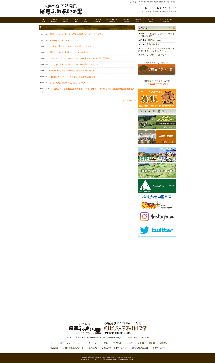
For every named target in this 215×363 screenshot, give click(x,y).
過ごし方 (93, 343)
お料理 (129, 343)
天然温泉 (117, 343)
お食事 (141, 343)
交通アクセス (64, 343)
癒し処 (152, 343)
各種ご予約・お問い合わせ (114, 348)
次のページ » (129, 100)
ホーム (50, 343)
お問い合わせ (159, 348)
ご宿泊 (105, 343)
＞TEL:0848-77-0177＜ (157, 84)
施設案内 (164, 343)
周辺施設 (54, 348)
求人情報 (93, 348)
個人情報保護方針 (140, 348)
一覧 (173, 28)
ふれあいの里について (73, 348)
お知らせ (79, 343)
